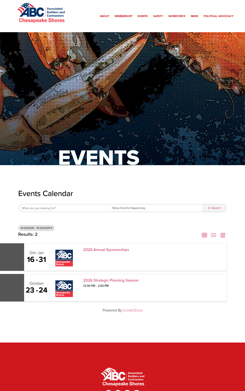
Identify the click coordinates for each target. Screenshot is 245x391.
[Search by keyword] (64, 208)
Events (144, 16)
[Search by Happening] (156, 208)
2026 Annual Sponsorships (106, 249)
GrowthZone (133, 310)
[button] (204, 235)
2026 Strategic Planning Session (111, 280)
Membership (124, 16)
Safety (159, 16)
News (195, 16)
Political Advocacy (219, 16)
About (105, 16)
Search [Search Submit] (214, 208)
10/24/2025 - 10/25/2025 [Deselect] (36, 228)
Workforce (177, 16)
